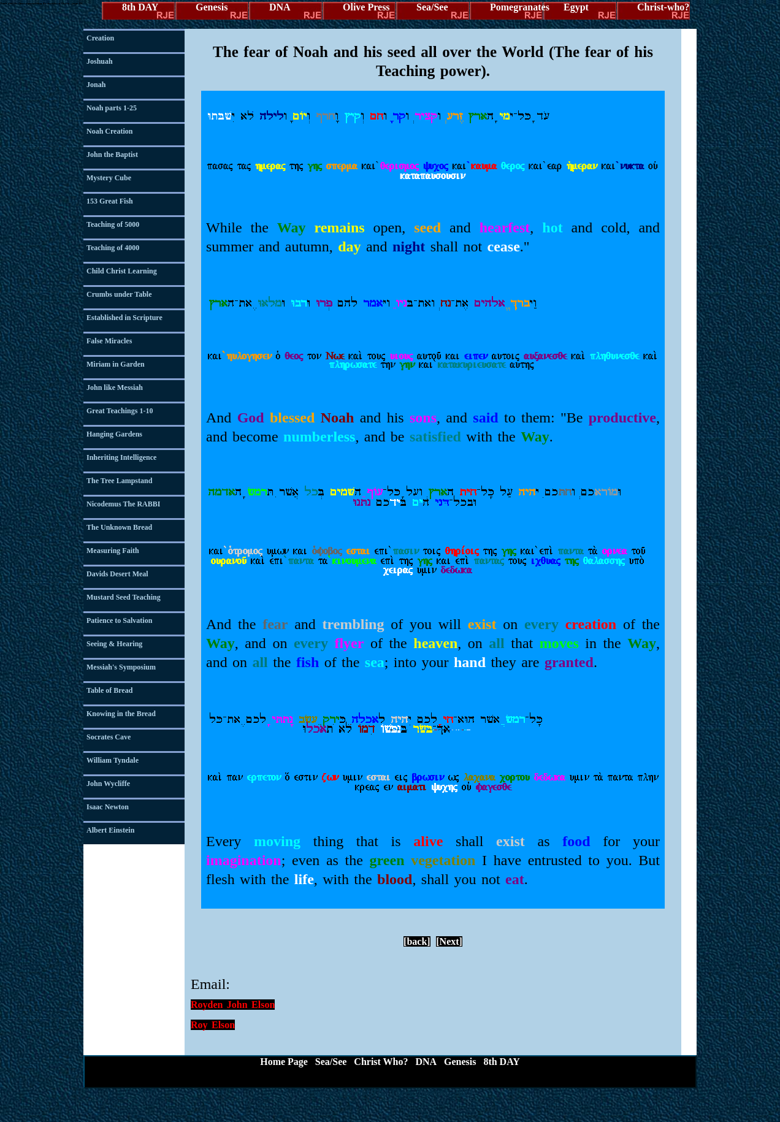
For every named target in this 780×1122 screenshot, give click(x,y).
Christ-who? (663, 7)
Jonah (95, 84)
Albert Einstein (110, 830)
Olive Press (366, 7)
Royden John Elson (233, 1004)
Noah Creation (109, 131)
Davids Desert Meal (117, 574)
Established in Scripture (124, 317)
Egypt (576, 7)
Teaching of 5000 (112, 224)
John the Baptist (112, 154)
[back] (416, 941)
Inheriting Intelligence (121, 457)
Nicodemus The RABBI (123, 504)
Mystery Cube (108, 178)
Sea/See (432, 7)
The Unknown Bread (119, 527)
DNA (280, 7)
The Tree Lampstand (119, 480)
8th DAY (140, 7)
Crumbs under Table (118, 294)
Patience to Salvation (119, 620)
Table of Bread (109, 690)
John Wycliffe (108, 783)
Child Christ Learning (121, 271)
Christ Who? (381, 1061)
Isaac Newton (107, 807)
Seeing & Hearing (114, 643)
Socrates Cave (108, 737)
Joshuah (99, 61)
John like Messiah (114, 387)
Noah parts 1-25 (111, 108)
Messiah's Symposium (121, 667)
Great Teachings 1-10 (119, 410)
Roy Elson (213, 1025)
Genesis (212, 7)
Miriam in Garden (115, 364)
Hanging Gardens (114, 434)
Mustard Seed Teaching (123, 597)
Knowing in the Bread (121, 713)
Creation (100, 38)
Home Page (284, 1061)
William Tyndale (112, 760)
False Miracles (109, 341)
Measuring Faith (112, 550)
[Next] (449, 941)
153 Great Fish (109, 201)
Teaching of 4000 (112, 247)
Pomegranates (516, 7)
